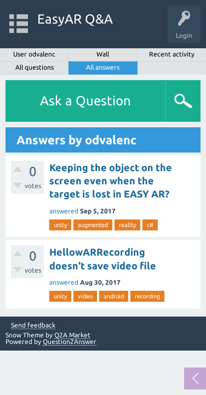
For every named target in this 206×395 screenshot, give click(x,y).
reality (127, 225)
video (85, 296)
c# (150, 225)
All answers (102, 67)
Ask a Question (85, 100)
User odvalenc (34, 54)
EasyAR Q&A (75, 19)
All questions (34, 67)
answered (63, 211)
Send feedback (33, 325)
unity (60, 225)
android (114, 296)
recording (147, 296)
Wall (102, 54)
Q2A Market (72, 334)
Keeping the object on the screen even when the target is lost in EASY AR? (110, 181)
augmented (93, 225)
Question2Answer (69, 341)
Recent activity (171, 54)
